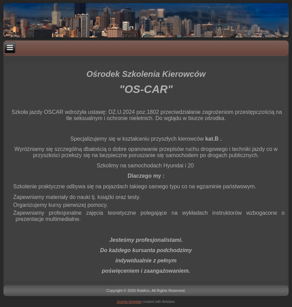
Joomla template (129, 302)
